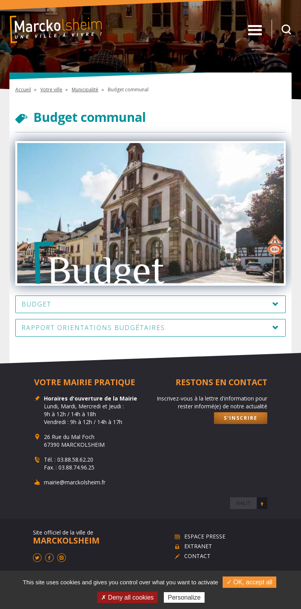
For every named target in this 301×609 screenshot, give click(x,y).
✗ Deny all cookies (127, 597)
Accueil (23, 89)
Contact (197, 556)
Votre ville (51, 89)
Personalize (184, 597)
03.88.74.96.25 (76, 467)
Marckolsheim (56, 29)
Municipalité (85, 89)
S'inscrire (240, 418)
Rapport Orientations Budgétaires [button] (93, 327)
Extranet (198, 546)
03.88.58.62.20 (75, 459)
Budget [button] (36, 304)
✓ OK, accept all (249, 582)
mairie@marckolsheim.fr (74, 482)
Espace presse (204, 536)
